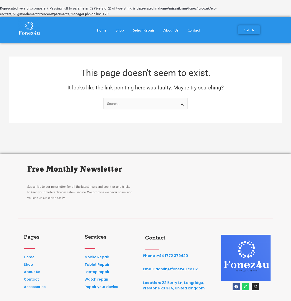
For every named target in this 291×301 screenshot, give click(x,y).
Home (102, 29)
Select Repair (143, 29)
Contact (194, 29)
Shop (120, 29)
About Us (170, 29)
